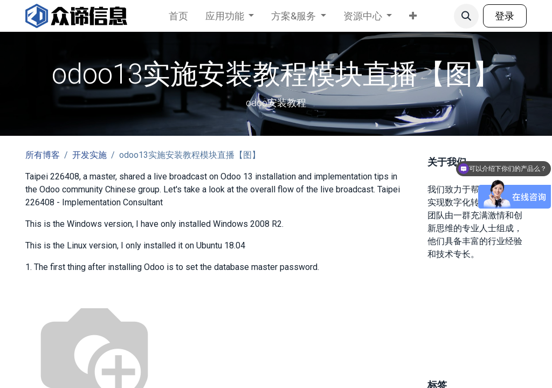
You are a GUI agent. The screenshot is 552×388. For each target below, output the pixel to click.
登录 (504, 16)
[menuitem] (178, 16)
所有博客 (42, 155)
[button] (466, 16)
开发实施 (89, 155)
